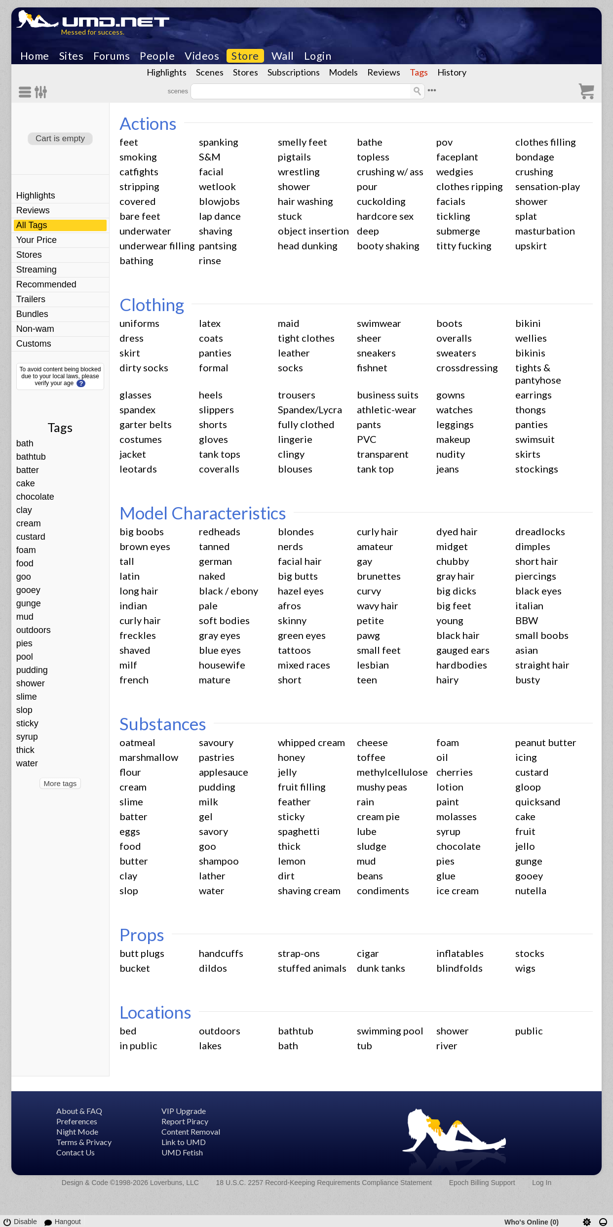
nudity (450, 454)
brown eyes (144, 546)
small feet (379, 650)
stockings (536, 469)
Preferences (76, 1121)
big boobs (141, 531)
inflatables (460, 953)
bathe (370, 142)
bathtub (31, 457)
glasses (135, 394)
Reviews (383, 72)
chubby (452, 561)
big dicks (456, 590)
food (25, 563)
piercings (535, 576)
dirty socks (143, 367)
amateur (375, 546)
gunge (28, 603)
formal (214, 367)
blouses (295, 469)
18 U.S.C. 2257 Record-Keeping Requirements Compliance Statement (324, 1183)
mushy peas (382, 786)
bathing (136, 260)
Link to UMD (183, 1142)
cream (28, 523)
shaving (215, 231)
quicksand (538, 801)
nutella (530, 890)
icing (526, 757)
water (27, 763)
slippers (216, 409)
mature (214, 679)
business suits (388, 394)
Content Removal (190, 1131)
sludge (371, 846)
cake (25, 483)
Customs (33, 344)
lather (212, 875)
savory (213, 831)
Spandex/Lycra (310, 409)
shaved (135, 650)
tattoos (294, 650)
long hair (138, 590)
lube (367, 831)
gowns (450, 394)
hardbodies (461, 665)
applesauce (223, 772)
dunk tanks (381, 968)
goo (23, 577)
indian (133, 605)
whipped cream (311, 742)
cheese (372, 742)
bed (128, 1030)
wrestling (299, 171)
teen (367, 679)
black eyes (538, 590)
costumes (140, 439)
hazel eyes (301, 590)
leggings (455, 424)
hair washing (305, 201)
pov (444, 142)
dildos (213, 968)
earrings (533, 394)
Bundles (32, 314)
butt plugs (141, 953)
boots (449, 323)
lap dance (220, 216)
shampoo (219, 861)
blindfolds (459, 968)
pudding (32, 670)
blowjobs (219, 201)
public (529, 1030)
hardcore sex (385, 216)
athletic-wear (387, 409)
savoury (216, 742)
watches (454, 409)
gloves (213, 439)
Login (318, 55)
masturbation (545, 231)
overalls (454, 338)
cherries (454, 772)
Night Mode (77, 1131)
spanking (218, 142)
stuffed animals (312, 968)
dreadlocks (540, 531)
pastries (216, 757)
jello (525, 846)
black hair (458, 635)
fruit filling (302, 786)
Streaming (36, 270)
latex (210, 323)
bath (25, 443)
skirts (527, 454)
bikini (528, 323)
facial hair (300, 561)
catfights (138, 171)
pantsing (218, 245)
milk (208, 801)
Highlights (167, 72)
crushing (534, 171)
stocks (529, 953)
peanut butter (545, 742)
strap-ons (299, 953)
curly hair (377, 531)
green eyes (302, 635)
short (290, 679)
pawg (368, 635)
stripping (139, 186)
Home (34, 55)
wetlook (217, 186)
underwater (145, 231)
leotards (138, 469)
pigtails (294, 156)
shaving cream (309, 890)
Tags (419, 72)
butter (133, 861)
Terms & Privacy (84, 1142)
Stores (245, 72)
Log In (541, 1183)
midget (452, 546)
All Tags (31, 225)
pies (24, 643)
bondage (534, 156)
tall (126, 561)
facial (211, 171)
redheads (219, 531)
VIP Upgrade (183, 1110)
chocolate (35, 497)
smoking (138, 156)
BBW (526, 620)
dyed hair (457, 531)
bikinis (530, 352)
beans (370, 875)
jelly (287, 772)
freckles (137, 635)
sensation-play (547, 186)
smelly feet (302, 142)
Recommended (46, 284)
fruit (525, 831)
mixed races (304, 665)
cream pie (378, 816)
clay (24, 510)
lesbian (373, 665)
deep (368, 231)
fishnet (372, 367)
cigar (368, 953)
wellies (531, 338)
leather (294, 352)
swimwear (379, 323)
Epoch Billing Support (482, 1183)
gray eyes (219, 635)
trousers (296, 394)
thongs (530, 409)
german (215, 561)
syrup (27, 737)
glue (446, 875)
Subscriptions (294, 72)
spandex (137, 409)
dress (131, 338)
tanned (214, 546)
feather (294, 801)
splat (526, 216)
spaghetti (299, 831)
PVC (367, 439)
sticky (27, 723)
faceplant (457, 156)
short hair (536, 561)
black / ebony (228, 590)
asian (526, 650)
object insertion (313, 231)
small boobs (542, 635)
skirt (129, 352)
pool (24, 657)
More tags (60, 783)
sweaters (456, 352)
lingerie (295, 439)
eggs (129, 831)
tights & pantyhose (538, 373)
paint (447, 801)
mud (25, 617)
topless (373, 156)
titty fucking (464, 245)
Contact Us (75, 1152)
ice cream (457, 890)
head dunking (308, 245)
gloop (528, 786)
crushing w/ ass (390, 171)
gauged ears (463, 650)
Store (245, 55)
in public (138, 1045)
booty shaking (388, 245)
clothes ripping (469, 186)
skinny (292, 620)
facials (450, 201)
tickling (453, 216)
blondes (296, 531)
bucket (134, 968)
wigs (525, 968)
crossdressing (467, 367)
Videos (202, 55)
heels (211, 394)
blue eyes (220, 650)
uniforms (139, 323)
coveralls (219, 469)
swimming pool (390, 1030)
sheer (369, 338)
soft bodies (224, 620)
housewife (222, 665)
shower (30, 683)
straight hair (542, 665)
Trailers (30, 299)
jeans (447, 469)
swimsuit (535, 439)
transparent (383, 454)
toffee (371, 757)
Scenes (210, 72)
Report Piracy (184, 1121)
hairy (447, 679)
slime (26, 697)
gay (364, 561)
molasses (456, 816)
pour (367, 186)
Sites (71, 55)
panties (215, 352)
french (134, 679)
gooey (28, 590)
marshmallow (148, 757)
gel (206, 816)
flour (130, 772)
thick (25, 750)
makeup (453, 439)
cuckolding (381, 201)
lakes (210, 1045)
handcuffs (221, 953)
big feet (453, 605)
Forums (111, 55)
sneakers (376, 352)
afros (289, 605)
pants (369, 424)
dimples (532, 546)
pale (208, 605)
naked (212, 576)
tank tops (219, 454)
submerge (458, 231)
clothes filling (545, 142)
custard (30, 537)
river (447, 1045)
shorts (213, 424)
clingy (291, 454)
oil (442, 757)
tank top (375, 469)
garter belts (145, 424)
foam (26, 550)
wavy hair (377, 605)
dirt (286, 875)
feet (128, 142)
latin (129, 576)
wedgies (454, 171)
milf (128, 665)
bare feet (139, 216)
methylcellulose (392, 772)
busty (527, 679)
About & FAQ (79, 1110)
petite (370, 620)
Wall (282, 55)
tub (364, 1045)
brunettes (379, 576)
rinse (210, 260)
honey (291, 757)
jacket (132, 454)
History (451, 72)
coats (211, 338)
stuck (290, 216)
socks (290, 367)
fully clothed (306, 424)
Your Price (36, 240)
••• (431, 90)
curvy (369, 590)
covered (137, 201)
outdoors (33, 630)
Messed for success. (92, 32)
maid (289, 323)
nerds (290, 546)
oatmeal (137, 742)
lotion (449, 786)
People (157, 55)
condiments (383, 890)
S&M (210, 156)
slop (24, 710)
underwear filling (157, 245)
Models (343, 72)
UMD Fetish (182, 1152)
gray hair (455, 576)
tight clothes (306, 338)
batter (27, 470)
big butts (298, 576)
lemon (292, 861)
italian (529, 605)
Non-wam (35, 329)
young (449, 620)
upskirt (531, 245)
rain (365, 801)
